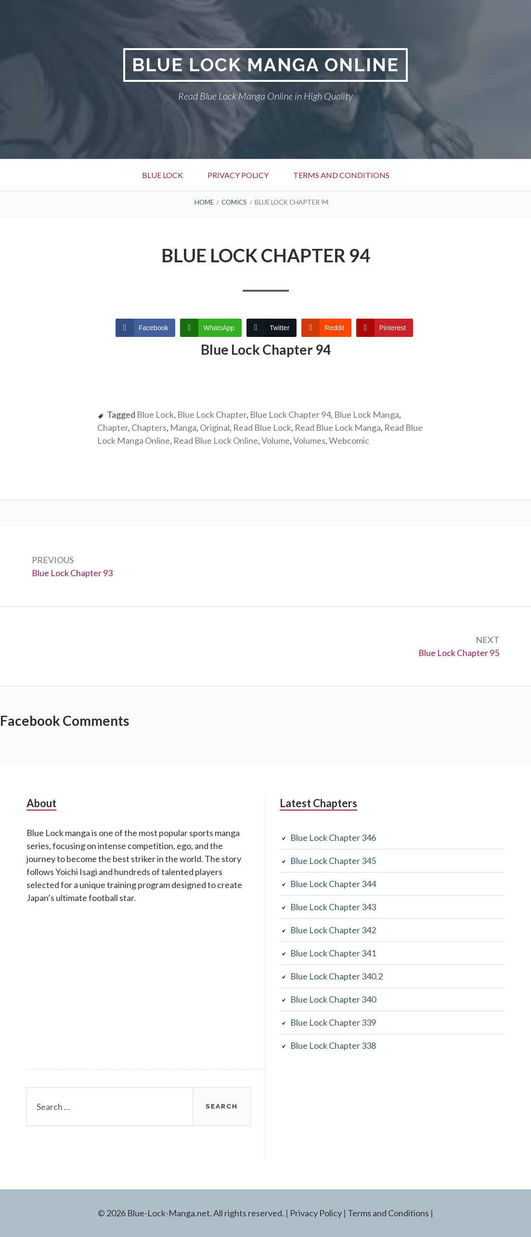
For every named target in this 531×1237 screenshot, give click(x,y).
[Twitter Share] (271, 328)
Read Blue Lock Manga (338, 427)
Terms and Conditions (341, 175)
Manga (183, 427)
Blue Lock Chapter (211, 414)
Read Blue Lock (262, 427)
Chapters (149, 427)
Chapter (112, 427)
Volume (275, 440)
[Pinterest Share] (384, 328)
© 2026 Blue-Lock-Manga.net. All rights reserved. (191, 1213)
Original (215, 427)
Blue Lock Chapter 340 (333, 999)
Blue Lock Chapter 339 (333, 1022)
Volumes (309, 440)
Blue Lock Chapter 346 (333, 837)
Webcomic (349, 440)
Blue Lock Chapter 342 (333, 930)
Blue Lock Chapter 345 (333, 860)
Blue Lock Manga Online (265, 65)
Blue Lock (162, 175)
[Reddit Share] (326, 328)
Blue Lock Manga (366, 414)
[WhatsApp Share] (211, 328)
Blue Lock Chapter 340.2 (336, 976)
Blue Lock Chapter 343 (333, 907)
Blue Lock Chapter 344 (333, 883)
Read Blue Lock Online (215, 440)
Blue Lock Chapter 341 (333, 953)
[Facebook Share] (145, 328)
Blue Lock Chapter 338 (333, 1045)
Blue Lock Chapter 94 (290, 414)
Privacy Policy (238, 175)
